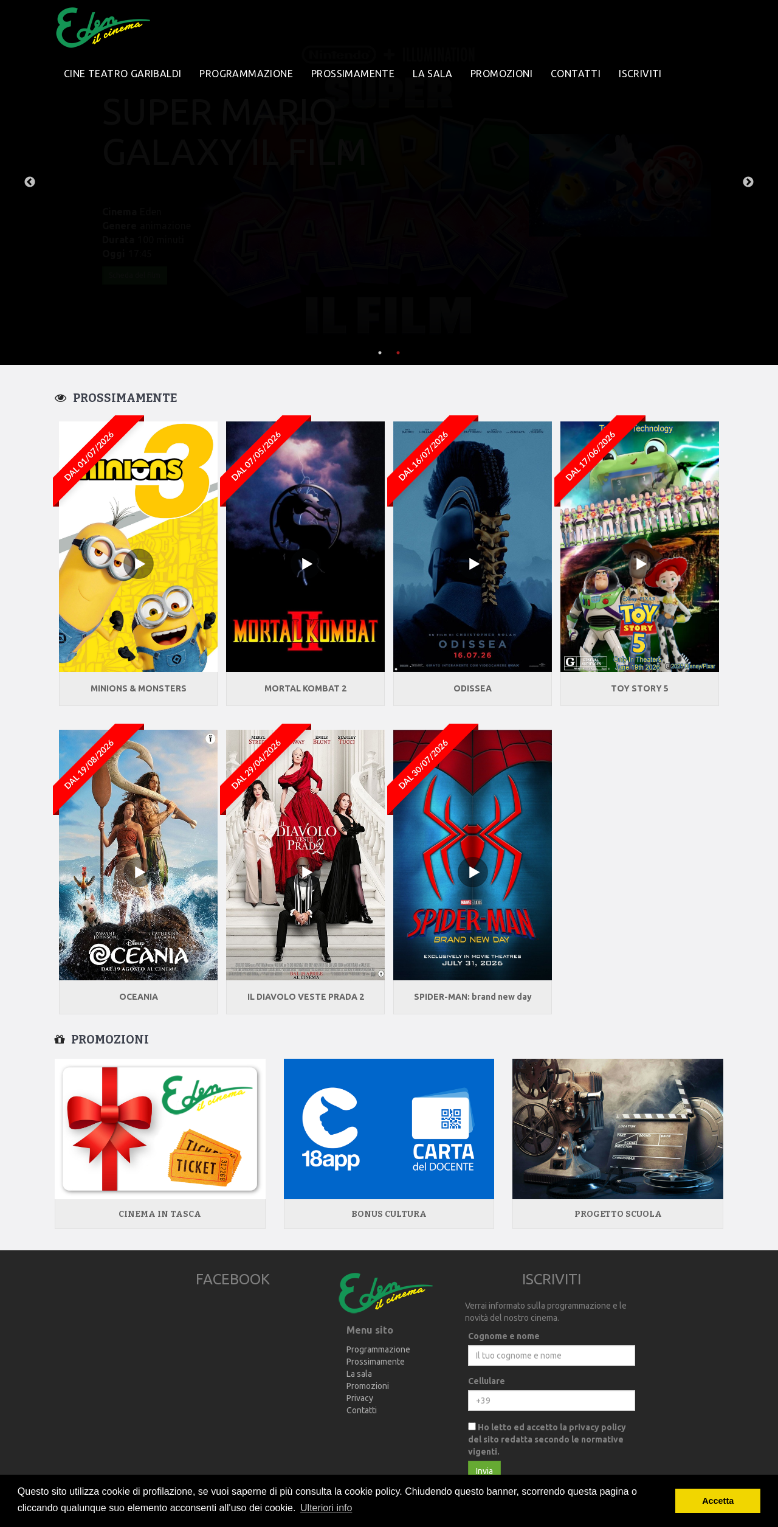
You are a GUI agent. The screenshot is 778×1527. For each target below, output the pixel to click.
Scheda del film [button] (134, 275)
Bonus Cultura (389, 1214)
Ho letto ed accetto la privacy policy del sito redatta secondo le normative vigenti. (547, 1439)
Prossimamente (352, 73)
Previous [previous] (30, 182)
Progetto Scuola (618, 1214)
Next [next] (748, 182)
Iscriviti (640, 73)
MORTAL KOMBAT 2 (305, 688)
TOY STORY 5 (640, 688)
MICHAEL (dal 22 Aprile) (239, 131)
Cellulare (486, 1381)
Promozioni (501, 73)
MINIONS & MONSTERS (139, 688)
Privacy (359, 1398)
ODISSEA (472, 688)
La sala (432, 73)
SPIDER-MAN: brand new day (473, 997)
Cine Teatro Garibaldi (122, 73)
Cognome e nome (504, 1336)
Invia (484, 1471)
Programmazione (246, 73)
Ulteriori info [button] (326, 1508)
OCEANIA (138, 997)
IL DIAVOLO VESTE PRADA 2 (305, 997)
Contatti (576, 73)
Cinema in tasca (160, 1214)
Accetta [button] (718, 1501)
